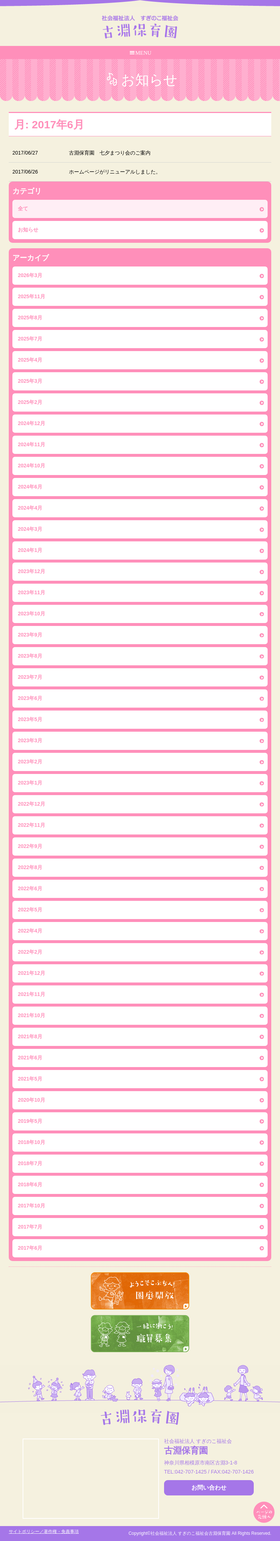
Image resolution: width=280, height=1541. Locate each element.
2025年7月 (30, 339)
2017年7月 (30, 1227)
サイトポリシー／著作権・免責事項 (44, 1531)
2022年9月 (30, 846)
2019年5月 (30, 1121)
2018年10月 (31, 1142)
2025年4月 (30, 360)
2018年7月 (30, 1163)
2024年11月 (31, 444)
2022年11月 (31, 825)
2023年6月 (30, 698)
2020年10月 (31, 1100)
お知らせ (28, 230)
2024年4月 (30, 508)
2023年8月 (30, 656)
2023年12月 (31, 571)
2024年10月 (31, 465)
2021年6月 (30, 1058)
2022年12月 (31, 804)
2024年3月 (30, 529)
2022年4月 (30, 931)
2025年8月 (30, 317)
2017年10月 (31, 1206)
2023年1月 (30, 783)
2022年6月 (30, 888)
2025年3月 (30, 381)
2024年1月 (30, 550)
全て (23, 208)
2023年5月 (30, 719)
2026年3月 (30, 275)
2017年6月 (30, 1248)
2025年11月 (31, 296)
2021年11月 (31, 994)
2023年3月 (30, 740)
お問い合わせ (208, 1487)
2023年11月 (31, 592)
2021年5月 (30, 1079)
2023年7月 (30, 677)
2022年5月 (30, 909)
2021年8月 (30, 1036)
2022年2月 (30, 952)
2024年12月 (31, 423)
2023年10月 (31, 613)
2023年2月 (30, 761)
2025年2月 (30, 402)
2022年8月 (30, 867)
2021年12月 (31, 973)
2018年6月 (30, 1184)
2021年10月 (31, 1015)
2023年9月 (30, 635)
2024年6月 (30, 487)
